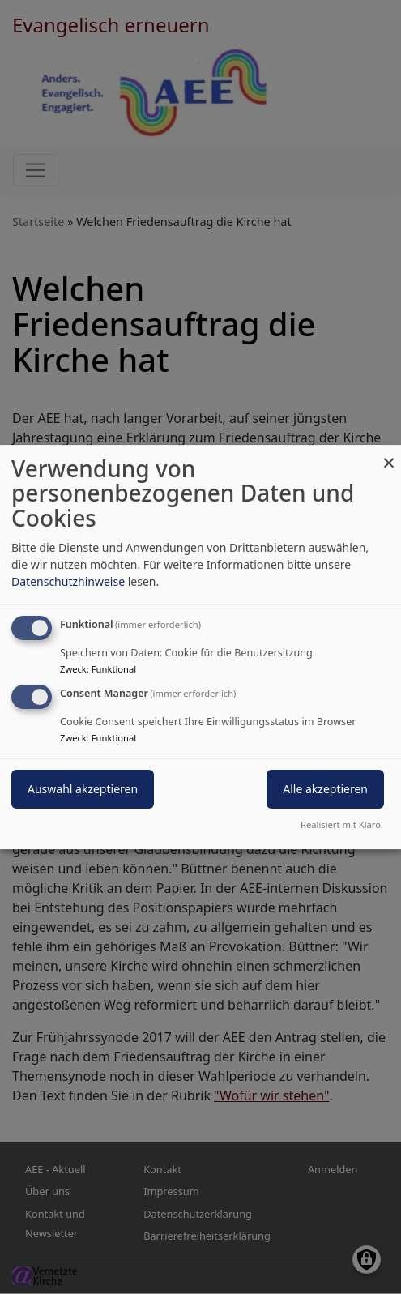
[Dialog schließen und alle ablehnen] (389, 455)
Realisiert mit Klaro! (342, 824)
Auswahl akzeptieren (83, 789)
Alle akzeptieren (325, 789)
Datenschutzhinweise (68, 581)
